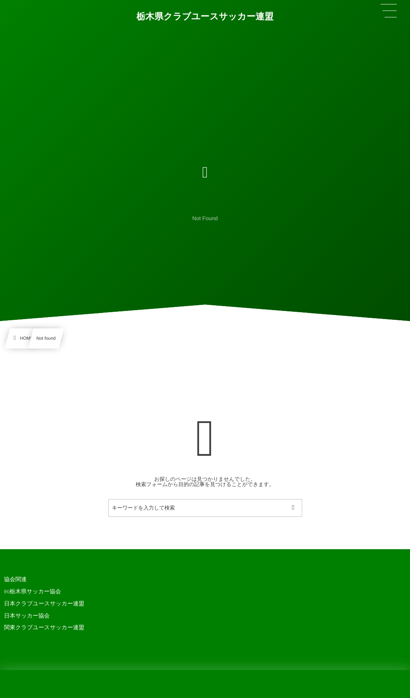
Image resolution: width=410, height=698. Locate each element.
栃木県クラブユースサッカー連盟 (205, 16)
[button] (388, 11)
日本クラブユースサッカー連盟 (44, 603)
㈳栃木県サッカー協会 (32, 591)
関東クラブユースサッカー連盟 (44, 627)
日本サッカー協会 (27, 615)
